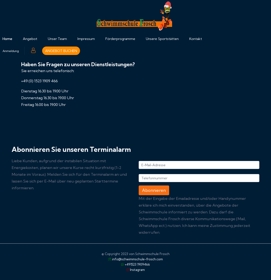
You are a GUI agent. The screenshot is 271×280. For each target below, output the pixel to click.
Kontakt (195, 39)
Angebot (30, 39)
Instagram (137, 270)
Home (7, 39)
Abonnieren (154, 190)
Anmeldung (11, 51)
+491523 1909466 (137, 264)
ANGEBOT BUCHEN (61, 51)
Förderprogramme (120, 39)
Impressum (86, 39)
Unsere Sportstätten (162, 39)
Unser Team (57, 39)
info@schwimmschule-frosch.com (137, 259)
